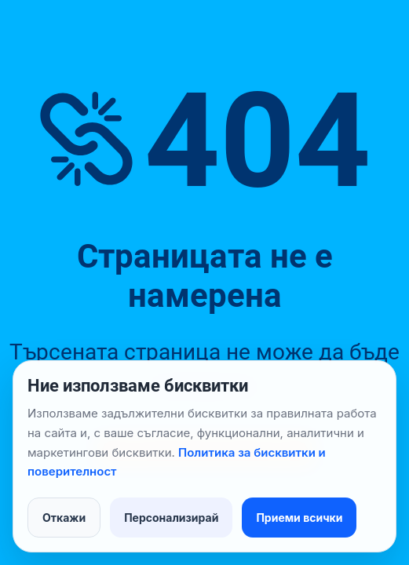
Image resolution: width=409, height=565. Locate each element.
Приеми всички (299, 517)
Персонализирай (171, 517)
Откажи (64, 517)
